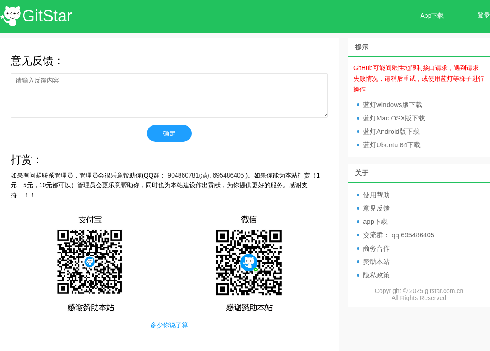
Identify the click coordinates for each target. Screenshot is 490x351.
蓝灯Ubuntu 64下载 (392, 145)
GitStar (47, 16)
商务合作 (376, 248)
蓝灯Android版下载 (391, 131)
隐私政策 (376, 275)
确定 (169, 133)
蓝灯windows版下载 (392, 104)
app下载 (375, 221)
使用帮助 (376, 194)
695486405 (228, 175)
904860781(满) (188, 175)
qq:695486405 (413, 235)
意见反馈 (376, 208)
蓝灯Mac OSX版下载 (394, 118)
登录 (484, 15)
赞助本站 (376, 261)
